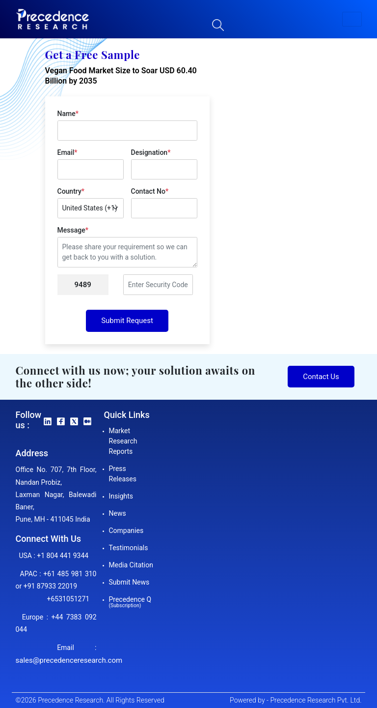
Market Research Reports (123, 441)
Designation (151, 152)
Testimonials (128, 548)
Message (72, 230)
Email (67, 152)
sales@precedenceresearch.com (69, 660)
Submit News (129, 582)
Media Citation (131, 565)
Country (70, 191)
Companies (126, 530)
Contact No (150, 191)
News (117, 513)
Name (68, 114)
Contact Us (321, 376)
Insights (121, 496)
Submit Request (127, 320)
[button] (352, 19)
